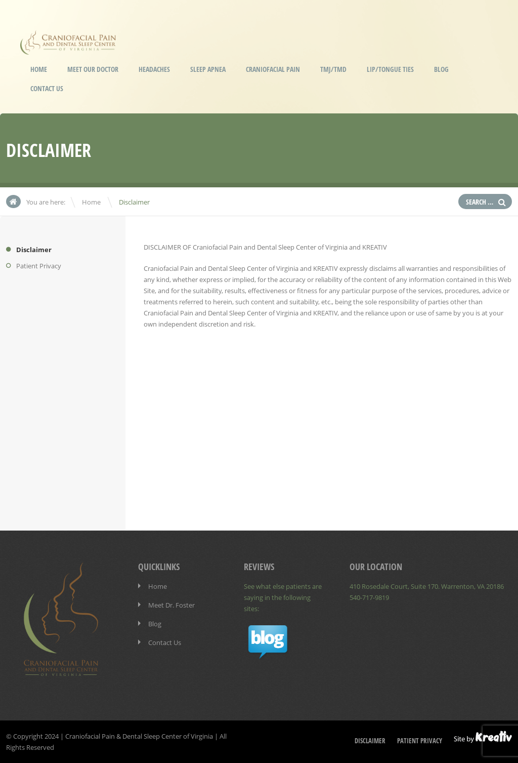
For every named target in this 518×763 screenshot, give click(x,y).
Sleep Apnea (208, 69)
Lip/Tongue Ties (390, 69)
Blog (441, 69)
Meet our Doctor (92, 69)
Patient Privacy (38, 265)
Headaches (154, 69)
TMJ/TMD (333, 69)
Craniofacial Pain (273, 69)
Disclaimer (34, 249)
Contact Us (46, 88)
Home (38, 69)
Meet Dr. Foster (171, 605)
